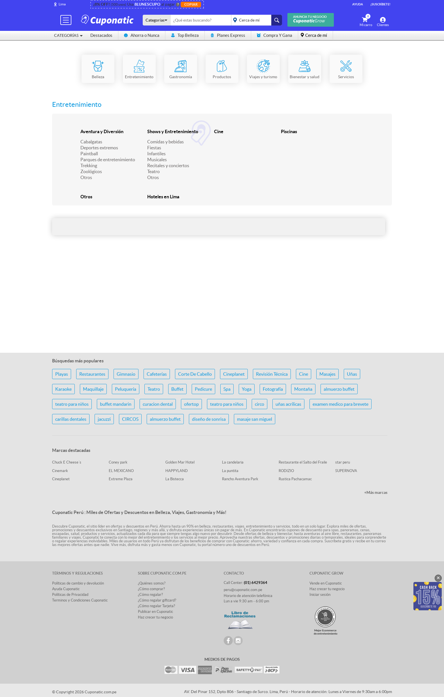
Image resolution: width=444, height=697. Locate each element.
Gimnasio (126, 374)
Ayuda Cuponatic (66, 589)
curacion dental (158, 404)
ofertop (191, 404)
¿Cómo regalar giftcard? (157, 600)
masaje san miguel (254, 419)
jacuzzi (104, 419)
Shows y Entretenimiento (172, 131)
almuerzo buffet (339, 389)
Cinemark (60, 471)
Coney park (118, 462)
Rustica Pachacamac (295, 479)
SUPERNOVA (346, 471)
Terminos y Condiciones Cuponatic (80, 600)
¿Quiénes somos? (151, 583)
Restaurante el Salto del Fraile (303, 462)
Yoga (246, 389)
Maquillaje (93, 389)
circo (259, 404)
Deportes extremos (99, 147)
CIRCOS (130, 419)
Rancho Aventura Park (240, 479)
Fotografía (273, 389)
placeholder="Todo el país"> (255, 20)
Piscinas (289, 131)
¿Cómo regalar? (150, 594)
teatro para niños (72, 404)
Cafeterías (157, 374)
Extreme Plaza (121, 479)
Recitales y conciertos (168, 165)
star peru (342, 462)
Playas (61, 374)
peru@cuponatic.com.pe (243, 590)
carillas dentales (70, 419)
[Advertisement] (222, 303)
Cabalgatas (91, 141)
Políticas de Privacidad (70, 594)
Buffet (177, 389)
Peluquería (125, 389)
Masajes (327, 374)
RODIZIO (286, 471)
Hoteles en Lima (163, 196)
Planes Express (227, 35)
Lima (62, 4)
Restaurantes (92, 374)
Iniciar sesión (319, 594)
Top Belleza (185, 35)
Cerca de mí (316, 35)
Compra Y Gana (274, 35)
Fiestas (154, 147)
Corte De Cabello (195, 374)
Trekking (88, 165)
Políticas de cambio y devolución (78, 583)
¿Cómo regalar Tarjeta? (156, 606)
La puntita (230, 471)
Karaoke (63, 389)
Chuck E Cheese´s (66, 462)
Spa (226, 389)
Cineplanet (234, 374)
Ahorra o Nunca (141, 35)
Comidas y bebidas (165, 141)
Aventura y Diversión (101, 131)
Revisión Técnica (272, 374)
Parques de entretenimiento (107, 159)
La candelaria (233, 462)
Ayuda (357, 4)
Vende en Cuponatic (325, 583)
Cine (218, 131)
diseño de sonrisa (209, 419)
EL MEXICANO (121, 471)
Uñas (352, 374)
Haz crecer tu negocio (155, 617)
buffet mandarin (115, 404)
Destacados (101, 35)
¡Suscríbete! (380, 4)
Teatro (153, 171)
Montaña (303, 389)
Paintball (89, 153)
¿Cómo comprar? (151, 589)
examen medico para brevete (340, 404)
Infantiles (156, 153)
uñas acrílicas (288, 404)
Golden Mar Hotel (180, 462)
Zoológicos (91, 171)
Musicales (157, 159)
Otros (86, 177)
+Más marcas (375, 492)
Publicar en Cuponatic (155, 611)
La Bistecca (174, 479)
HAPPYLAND (176, 471)
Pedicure (203, 389)
